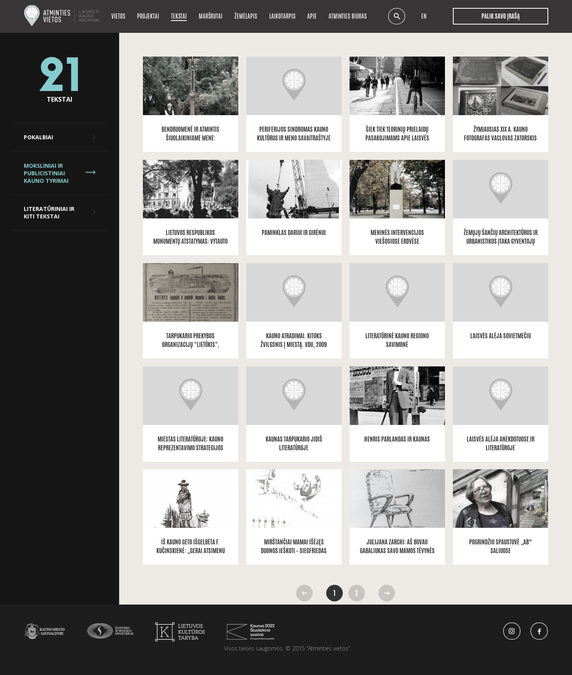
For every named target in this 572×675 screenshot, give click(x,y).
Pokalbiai (38, 137)
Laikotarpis (282, 16)
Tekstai (179, 16)
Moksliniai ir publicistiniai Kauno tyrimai (46, 173)
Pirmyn (386, 593)
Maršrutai (210, 16)
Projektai (148, 16)
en (423, 16)
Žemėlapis (245, 16)
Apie (312, 16)
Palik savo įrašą (500, 16)
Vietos (118, 16)
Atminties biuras (348, 16)
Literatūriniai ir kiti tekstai (49, 212)
